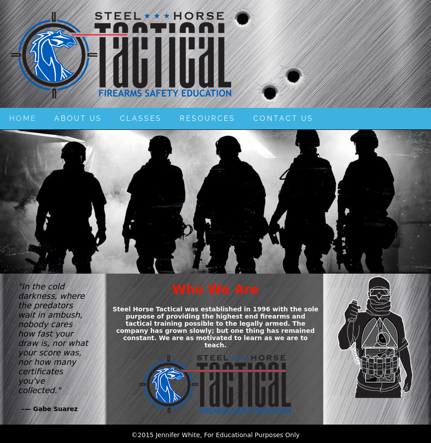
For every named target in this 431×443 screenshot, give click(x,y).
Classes (141, 118)
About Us (78, 118)
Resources (207, 118)
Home (22, 118)
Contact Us (283, 118)
